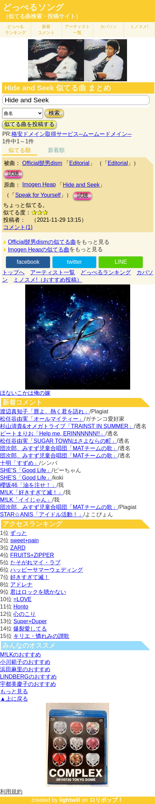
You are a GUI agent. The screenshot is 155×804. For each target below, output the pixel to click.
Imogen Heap (39, 184)
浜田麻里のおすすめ (25, 669)
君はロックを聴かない (38, 592)
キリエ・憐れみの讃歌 (41, 636)
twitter (74, 262)
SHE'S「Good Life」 (26, 470)
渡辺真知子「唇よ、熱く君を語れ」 (45, 411)
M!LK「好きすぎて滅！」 (31, 492)
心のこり (24, 614)
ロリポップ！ (106, 800)
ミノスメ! (139, 26)
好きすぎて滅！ (29, 577)
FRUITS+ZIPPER (32, 555)
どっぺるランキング (105, 272)
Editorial (79, 163)
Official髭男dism (42, 163)
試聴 (13, 174)
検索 (54, 113)
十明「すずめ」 (19, 463)
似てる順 (19, 150)
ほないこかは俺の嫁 (25, 393)
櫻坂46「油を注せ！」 (28, 485)
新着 (46, 29)
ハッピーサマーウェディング (46, 570)
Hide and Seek (81, 185)
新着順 (56, 150)
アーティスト (77, 29)
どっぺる (15, 29)
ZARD (18, 548)
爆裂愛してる (30, 629)
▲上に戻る (14, 699)
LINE (120, 262)
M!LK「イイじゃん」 (26, 500)
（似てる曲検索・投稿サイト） (42, 16)
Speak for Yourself (38, 195)
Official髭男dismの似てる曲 (42, 242)
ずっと (18, 533)
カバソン (108, 26)
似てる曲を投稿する (29, 124)
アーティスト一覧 (52, 272)
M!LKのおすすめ (20, 655)
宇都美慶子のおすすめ (28, 684)
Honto (20, 607)
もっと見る (14, 691)
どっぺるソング (33, 7)
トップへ (13, 272)
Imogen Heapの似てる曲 (38, 250)
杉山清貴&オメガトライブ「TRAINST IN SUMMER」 (67, 426)
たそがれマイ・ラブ (35, 562)
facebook (28, 262)
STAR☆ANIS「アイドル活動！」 (42, 514)
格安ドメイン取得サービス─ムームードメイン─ (72, 134)
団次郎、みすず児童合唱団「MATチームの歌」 (59, 448)
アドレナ (21, 584)
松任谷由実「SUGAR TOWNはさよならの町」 (58, 441)
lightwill (69, 800)
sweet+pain (24, 540)
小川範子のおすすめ (25, 662)
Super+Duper (30, 621)
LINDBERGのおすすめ (28, 677)
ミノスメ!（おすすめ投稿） (47, 280)
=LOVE (22, 599)
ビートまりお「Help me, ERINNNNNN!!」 (52, 434)
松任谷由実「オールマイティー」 (42, 419)
